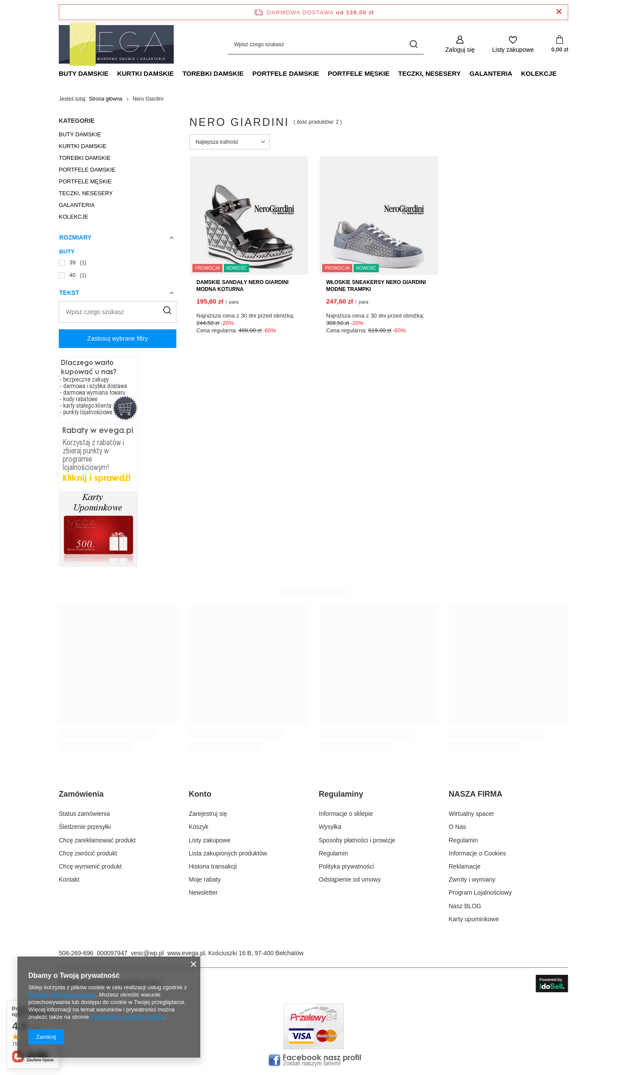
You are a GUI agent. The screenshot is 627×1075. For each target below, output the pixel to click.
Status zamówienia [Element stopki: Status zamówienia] (84, 813)
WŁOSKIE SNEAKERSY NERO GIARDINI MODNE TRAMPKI (376, 285)
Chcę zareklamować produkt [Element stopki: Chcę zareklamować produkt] (97, 840)
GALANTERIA (490, 73)
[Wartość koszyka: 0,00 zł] (559, 44)
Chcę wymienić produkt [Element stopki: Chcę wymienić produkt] (90, 866)
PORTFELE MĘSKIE (359, 73)
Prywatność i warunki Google (127, 1017)
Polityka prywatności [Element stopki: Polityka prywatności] (346, 866)
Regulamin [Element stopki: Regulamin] (333, 853)
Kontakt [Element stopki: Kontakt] (69, 879)
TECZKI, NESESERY (429, 73)
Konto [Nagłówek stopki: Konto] (200, 794)
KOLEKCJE (538, 73)
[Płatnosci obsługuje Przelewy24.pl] (313, 1047)
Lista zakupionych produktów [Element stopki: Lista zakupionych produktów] (228, 853)
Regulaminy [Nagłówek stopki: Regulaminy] (341, 794)
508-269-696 (76, 953)
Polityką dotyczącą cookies (62, 994)
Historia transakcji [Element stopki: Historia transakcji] (213, 866)
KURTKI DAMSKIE (145, 73)
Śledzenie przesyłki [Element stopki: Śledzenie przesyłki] (85, 826)
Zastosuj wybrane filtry (117, 338)
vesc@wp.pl (147, 953)
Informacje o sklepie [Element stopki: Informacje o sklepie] (346, 813)
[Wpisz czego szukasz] (326, 44)
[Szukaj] (414, 44)
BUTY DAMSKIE (83, 73)
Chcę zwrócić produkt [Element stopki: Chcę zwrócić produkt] (88, 853)
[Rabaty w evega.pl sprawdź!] (98, 486)
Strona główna (105, 99)
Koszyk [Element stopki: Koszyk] (199, 826)
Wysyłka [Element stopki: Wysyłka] (330, 826)
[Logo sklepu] (116, 44)
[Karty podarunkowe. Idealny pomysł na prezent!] (98, 564)
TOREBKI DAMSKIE (213, 73)
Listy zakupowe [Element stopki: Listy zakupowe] (210, 840)
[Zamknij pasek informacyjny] (558, 12)
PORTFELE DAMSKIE (285, 73)
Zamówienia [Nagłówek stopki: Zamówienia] (81, 794)
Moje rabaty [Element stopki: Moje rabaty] (205, 879)
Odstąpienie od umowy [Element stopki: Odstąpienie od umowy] (350, 879)
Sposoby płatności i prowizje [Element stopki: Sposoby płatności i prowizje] (357, 840)
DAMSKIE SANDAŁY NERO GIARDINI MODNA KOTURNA (242, 285)
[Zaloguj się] (460, 44)
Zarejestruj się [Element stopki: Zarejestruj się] (208, 813)
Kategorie (76, 120)
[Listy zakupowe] (513, 44)
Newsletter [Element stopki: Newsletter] (203, 892)
